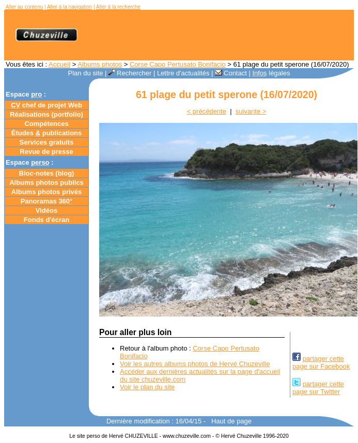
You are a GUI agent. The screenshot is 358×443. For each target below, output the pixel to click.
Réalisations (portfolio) (46, 114)
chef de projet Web (46, 105)
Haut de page (231, 421)
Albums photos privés (46, 192)
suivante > (251, 111)
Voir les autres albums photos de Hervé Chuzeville (195, 364)
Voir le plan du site (147, 387)
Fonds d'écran (46, 220)
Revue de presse (46, 151)
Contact (231, 73)
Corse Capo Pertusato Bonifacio (178, 64)
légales (271, 73)
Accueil (59, 64)
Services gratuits (47, 142)
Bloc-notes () (46, 173)
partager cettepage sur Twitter (318, 387)
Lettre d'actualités (183, 73)
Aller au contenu (24, 7)
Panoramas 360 (47, 201)
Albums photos (99, 64)
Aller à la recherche (118, 7)
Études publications (46, 133)
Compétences (46, 124)
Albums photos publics (46, 182)
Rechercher (129, 73)
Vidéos (46, 210)
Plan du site (85, 73)
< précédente (206, 111)
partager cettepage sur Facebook (321, 362)
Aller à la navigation (69, 7)
